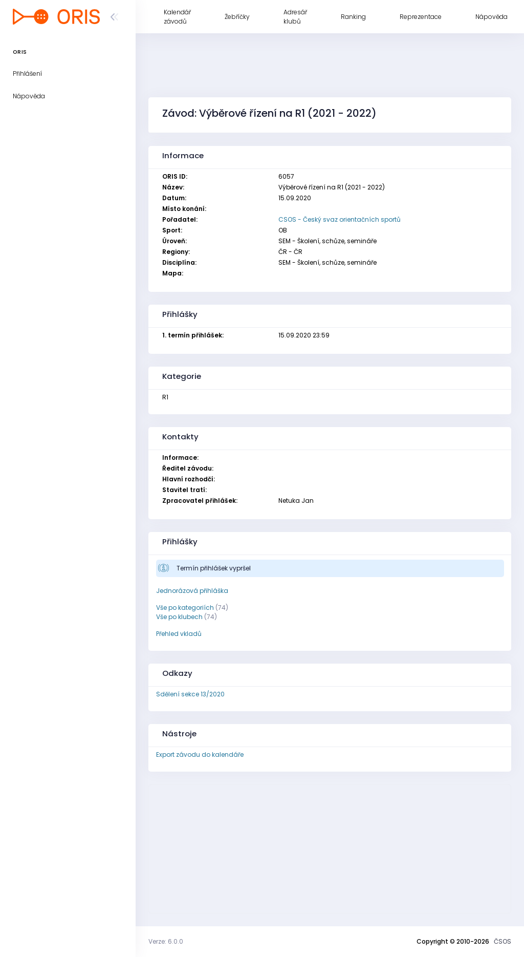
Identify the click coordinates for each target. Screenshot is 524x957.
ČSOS (502, 941)
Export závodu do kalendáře (200, 754)
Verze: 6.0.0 (165, 941)
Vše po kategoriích (185, 607)
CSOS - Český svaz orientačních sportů (339, 219)
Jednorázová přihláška (192, 590)
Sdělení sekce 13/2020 (190, 694)
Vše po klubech (179, 616)
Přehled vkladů (179, 633)
